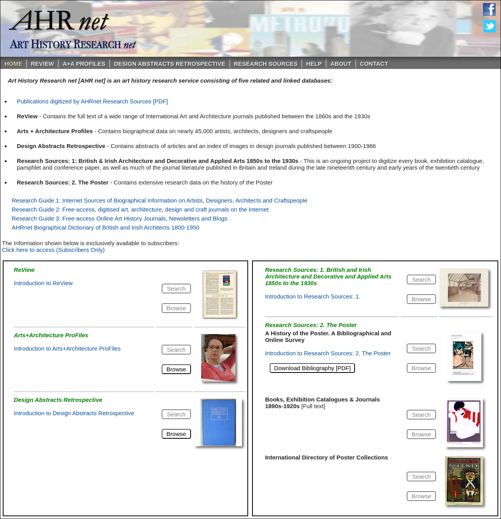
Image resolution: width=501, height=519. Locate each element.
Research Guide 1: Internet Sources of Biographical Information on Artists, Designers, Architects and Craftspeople (159, 200)
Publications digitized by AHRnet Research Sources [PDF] (92, 101)
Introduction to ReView (43, 283)
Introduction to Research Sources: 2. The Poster (328, 353)
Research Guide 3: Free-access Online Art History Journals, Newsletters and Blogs (119, 218)
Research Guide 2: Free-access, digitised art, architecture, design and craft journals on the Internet (140, 209)
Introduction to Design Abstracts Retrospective (74, 413)
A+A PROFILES (84, 63)
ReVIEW (42, 63)
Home (13, 63)
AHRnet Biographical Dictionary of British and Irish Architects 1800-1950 (105, 227)
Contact (374, 63)
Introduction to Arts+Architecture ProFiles (67, 348)
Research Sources (266, 63)
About (340, 63)
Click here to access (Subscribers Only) (53, 249)
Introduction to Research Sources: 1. (312, 296)
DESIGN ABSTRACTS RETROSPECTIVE (169, 63)
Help (314, 63)
